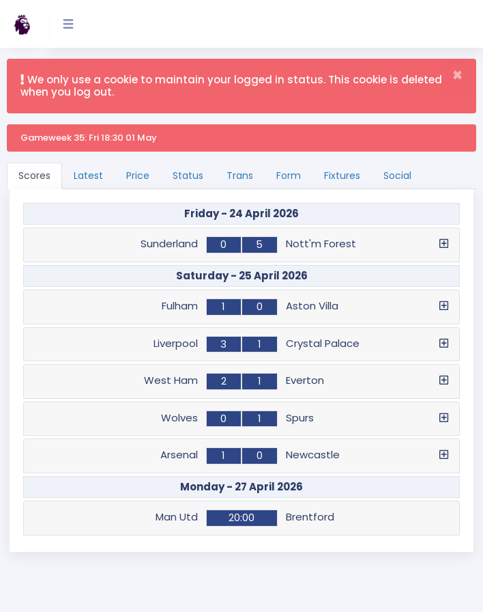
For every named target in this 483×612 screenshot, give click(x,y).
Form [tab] (288, 175)
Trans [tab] (239, 175)
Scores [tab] (34, 175)
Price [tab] (137, 175)
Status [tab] (188, 175)
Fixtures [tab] (342, 175)
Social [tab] (397, 175)
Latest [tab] (88, 175)
